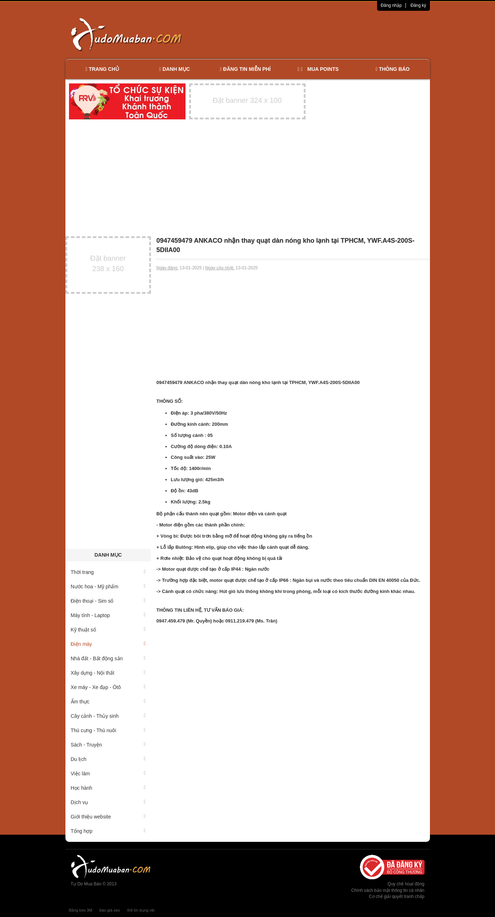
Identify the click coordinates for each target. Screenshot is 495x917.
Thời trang (108, 572)
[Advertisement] (323, 34)
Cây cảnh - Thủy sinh (108, 716)
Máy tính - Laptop (108, 615)
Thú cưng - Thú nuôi (108, 730)
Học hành (108, 788)
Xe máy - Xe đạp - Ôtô (108, 687)
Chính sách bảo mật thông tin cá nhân (387, 890)
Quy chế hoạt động (406, 883)
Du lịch (108, 759)
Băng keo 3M (80, 910)
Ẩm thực (108, 701)
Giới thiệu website (108, 817)
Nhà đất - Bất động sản (108, 658)
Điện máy (108, 644)
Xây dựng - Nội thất (108, 673)
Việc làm (108, 773)
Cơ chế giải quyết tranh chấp (396, 896)
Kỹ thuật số (108, 630)
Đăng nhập (391, 5)
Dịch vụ (108, 802)
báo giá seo (110, 910)
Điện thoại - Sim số (108, 601)
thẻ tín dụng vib (141, 910)
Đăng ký (418, 5)
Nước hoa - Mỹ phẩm (108, 586)
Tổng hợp (108, 831)
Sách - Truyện (108, 745)
